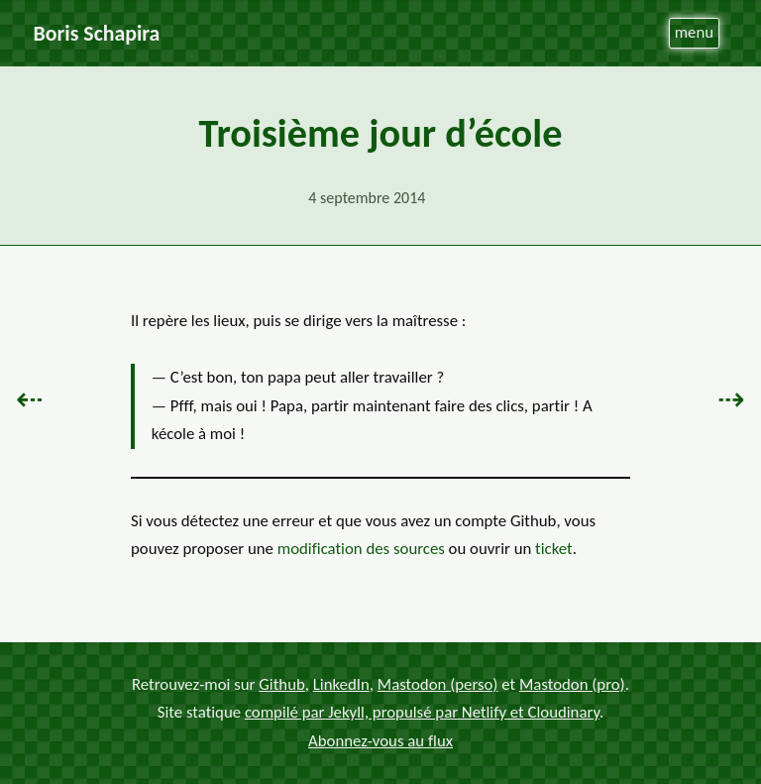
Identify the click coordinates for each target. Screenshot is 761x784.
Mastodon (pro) (572, 683)
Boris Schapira (97, 33)
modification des (361, 548)
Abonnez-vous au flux (380, 740)
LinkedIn (341, 683)
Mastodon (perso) (438, 683)
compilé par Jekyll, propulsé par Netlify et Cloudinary (422, 712)
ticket (554, 548)
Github (282, 683)
